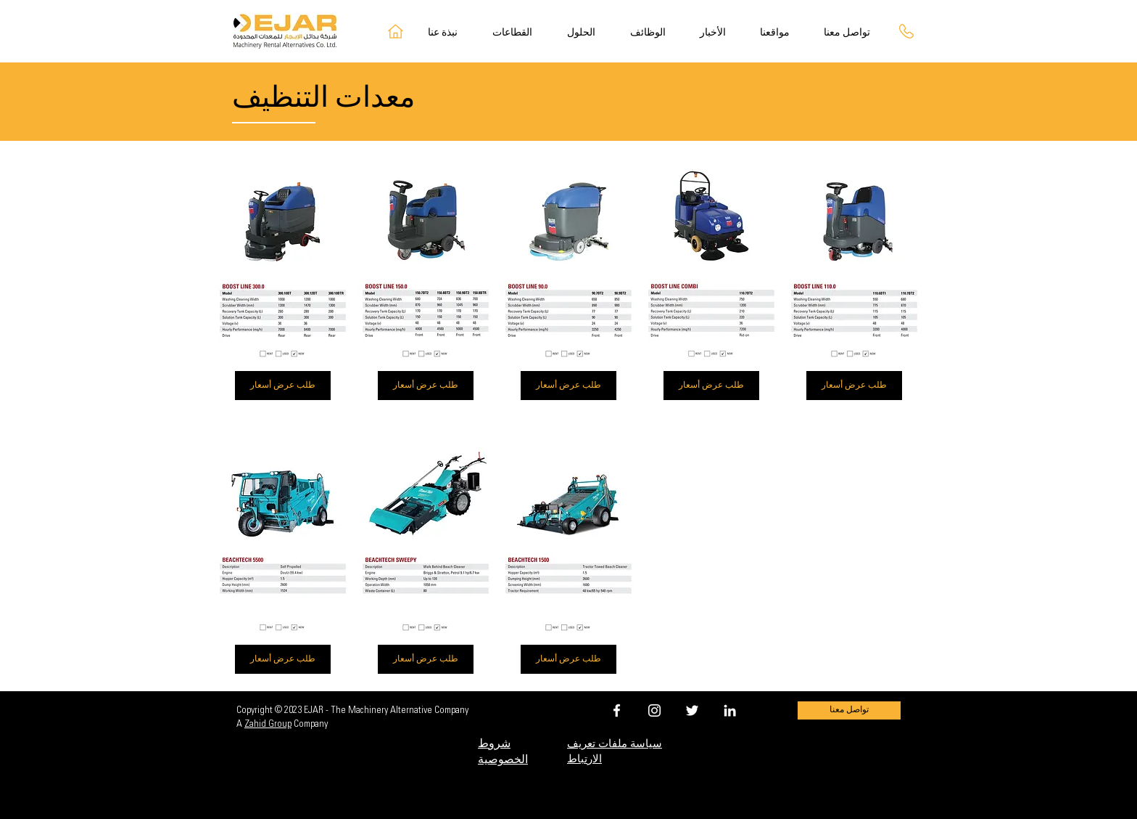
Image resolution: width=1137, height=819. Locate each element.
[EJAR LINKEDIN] (730, 710)
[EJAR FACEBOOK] (616, 710)
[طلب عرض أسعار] (283, 385)
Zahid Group (268, 725)
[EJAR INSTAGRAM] (654, 710)
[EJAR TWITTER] (692, 710)
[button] (587, 33)
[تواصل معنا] (849, 710)
